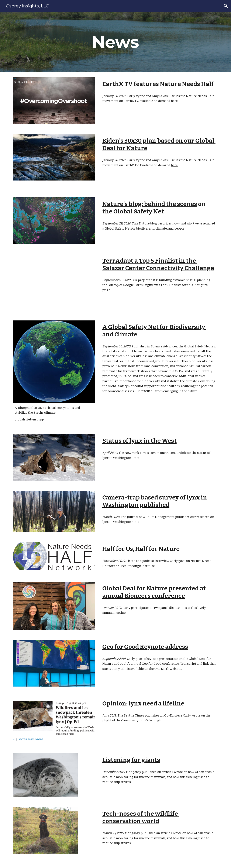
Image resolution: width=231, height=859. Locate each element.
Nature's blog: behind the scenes (149, 203)
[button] (226, 6)
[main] (115, 42)
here (174, 101)
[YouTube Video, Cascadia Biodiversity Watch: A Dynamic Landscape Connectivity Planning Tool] (54, 282)
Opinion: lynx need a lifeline (143, 703)
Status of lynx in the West (139, 440)
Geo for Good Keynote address (145, 646)
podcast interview (155, 561)
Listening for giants (131, 759)
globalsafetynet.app (29, 419)
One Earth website (167, 669)
